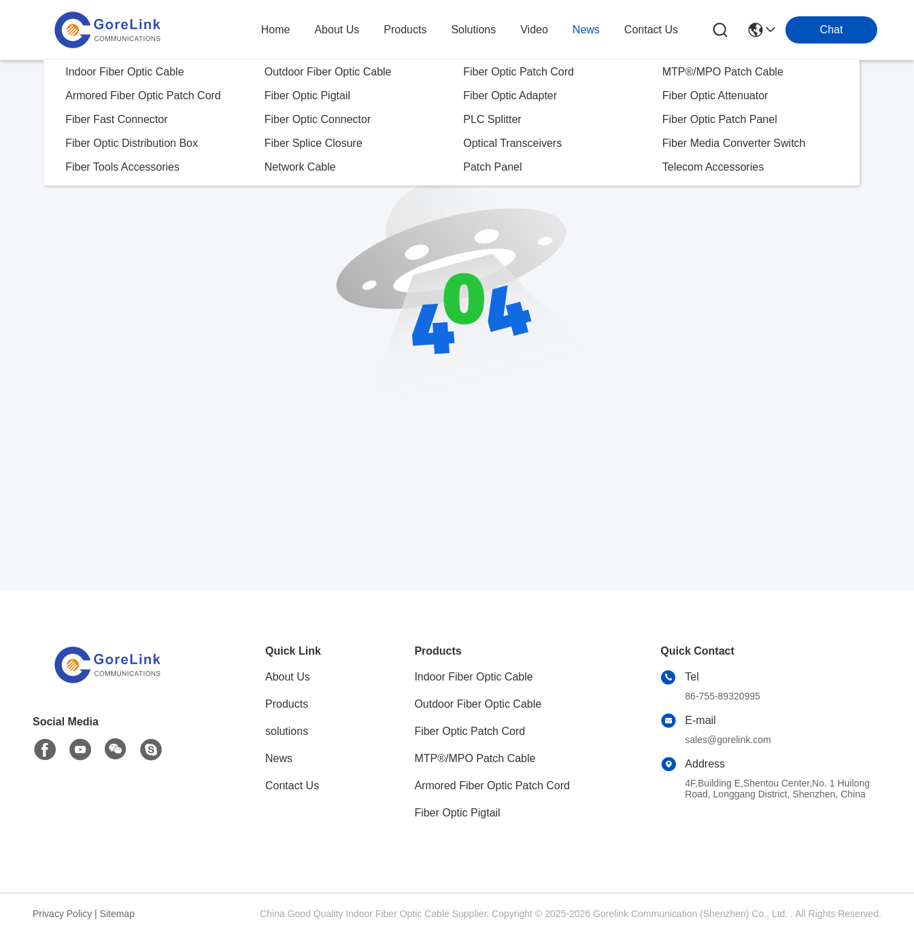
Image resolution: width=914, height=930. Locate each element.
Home (275, 29)
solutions (473, 29)
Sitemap (117, 913)
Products (286, 704)
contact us (651, 29)
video (534, 29)
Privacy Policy (62, 913)
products (405, 29)
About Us (287, 677)
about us (336, 29)
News (278, 758)
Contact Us (292, 785)
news (586, 29)
